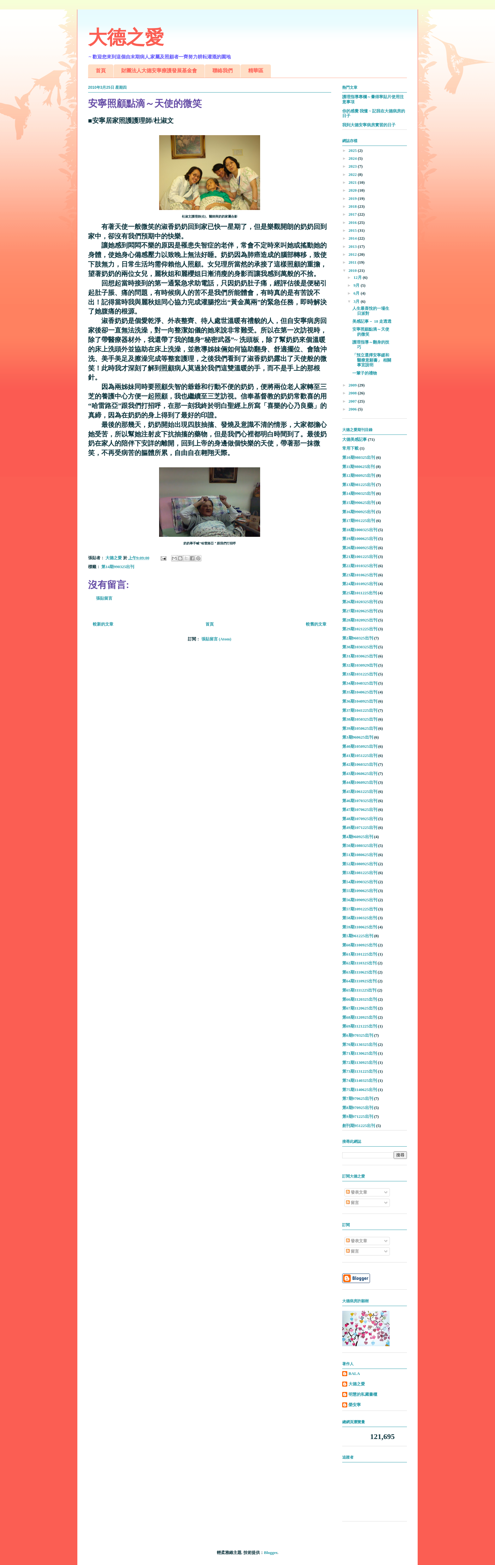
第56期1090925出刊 (359, 899)
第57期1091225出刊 (359, 909)
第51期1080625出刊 (359, 854)
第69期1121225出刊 (359, 1026)
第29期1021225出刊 (359, 629)
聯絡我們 (222, 70)
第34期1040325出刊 (359, 683)
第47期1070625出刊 (359, 809)
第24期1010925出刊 (359, 583)
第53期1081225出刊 (359, 872)
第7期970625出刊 (357, 1098)
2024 (353, 158)
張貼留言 (104, 598)
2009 (353, 385)
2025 (353, 150)
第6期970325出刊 (357, 1035)
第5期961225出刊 (357, 935)
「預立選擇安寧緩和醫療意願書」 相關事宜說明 (371, 360)
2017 (353, 214)
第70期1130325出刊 (359, 1044)
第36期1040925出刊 (359, 701)
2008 (353, 393)
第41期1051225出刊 (359, 755)
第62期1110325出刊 (359, 963)
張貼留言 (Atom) (216, 639)
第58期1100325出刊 (359, 917)
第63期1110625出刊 (359, 972)
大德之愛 (126, 37)
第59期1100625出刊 (359, 927)
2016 (353, 222)
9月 (357, 285)
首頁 (101, 70)
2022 (353, 174)
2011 (353, 262)
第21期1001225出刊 (359, 556)
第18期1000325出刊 (359, 529)
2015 (353, 230)
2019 (353, 198)
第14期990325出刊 (117, 566)
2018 (353, 206)
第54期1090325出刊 (359, 881)
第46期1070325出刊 (359, 800)
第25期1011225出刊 (359, 593)
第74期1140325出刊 (359, 1080)
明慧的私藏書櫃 (363, 1394)
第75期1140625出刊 (359, 1089)
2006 (353, 409)
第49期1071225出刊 (359, 827)
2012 (353, 254)
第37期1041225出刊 (359, 710)
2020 (353, 190)
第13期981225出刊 (358, 484)
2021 (353, 182)
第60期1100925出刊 (359, 945)
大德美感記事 (354, 439)
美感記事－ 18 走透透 (371, 321)
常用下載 (350, 448)
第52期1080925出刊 (359, 863)
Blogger (270, 1552)
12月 (358, 277)
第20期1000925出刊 (359, 547)
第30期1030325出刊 (359, 647)
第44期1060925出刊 (359, 782)
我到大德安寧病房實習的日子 (369, 125)
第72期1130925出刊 (359, 1062)
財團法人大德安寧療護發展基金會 (159, 70)
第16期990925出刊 (358, 511)
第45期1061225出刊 (359, 791)
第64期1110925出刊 (359, 981)
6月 (357, 293)
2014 (353, 238)
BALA (354, 1373)
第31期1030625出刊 (359, 656)
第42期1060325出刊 (359, 764)
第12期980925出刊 (358, 475)
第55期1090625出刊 (359, 890)
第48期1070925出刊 (359, 818)
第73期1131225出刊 (359, 1071)
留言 (352, 1202)
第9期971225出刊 (357, 1116)
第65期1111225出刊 (359, 990)
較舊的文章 (316, 624)
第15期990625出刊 (358, 502)
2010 (353, 270)
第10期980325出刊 (358, 457)
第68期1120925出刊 (359, 1017)
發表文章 (356, 1192)
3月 (357, 301)
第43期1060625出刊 (359, 773)
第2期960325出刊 (357, 638)
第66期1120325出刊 (359, 999)
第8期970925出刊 (357, 1107)
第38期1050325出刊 (359, 719)
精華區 (255, 70)
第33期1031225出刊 (359, 674)
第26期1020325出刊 (359, 601)
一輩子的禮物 (364, 373)
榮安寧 (355, 1404)
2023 (353, 166)
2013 (353, 246)
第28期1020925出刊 (359, 620)
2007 (353, 401)
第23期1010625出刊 (359, 575)
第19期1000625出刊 (359, 538)
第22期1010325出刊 (359, 565)
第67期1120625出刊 (359, 1008)
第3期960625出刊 (357, 737)
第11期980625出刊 (358, 466)
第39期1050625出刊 (359, 728)
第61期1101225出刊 (359, 954)
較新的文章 (103, 624)
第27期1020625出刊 (359, 611)
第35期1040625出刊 (359, 692)
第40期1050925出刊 (359, 746)
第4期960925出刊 (357, 836)
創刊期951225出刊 (358, 1125)
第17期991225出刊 (358, 520)
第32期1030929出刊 (359, 665)
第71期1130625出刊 (359, 1053)
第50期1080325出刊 (359, 845)
